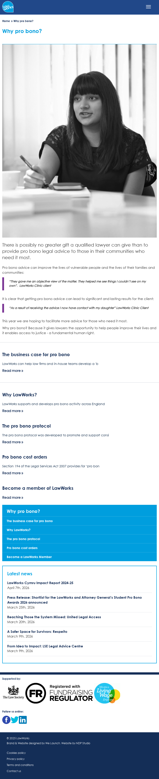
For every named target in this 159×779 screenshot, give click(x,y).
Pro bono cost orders (24, 456)
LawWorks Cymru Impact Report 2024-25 (40, 583)
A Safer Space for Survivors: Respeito (37, 631)
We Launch (52, 743)
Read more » (12, 371)
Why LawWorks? (19, 394)
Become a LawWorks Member (29, 557)
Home (6, 21)
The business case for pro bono (36, 354)
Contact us (14, 771)
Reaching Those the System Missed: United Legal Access (54, 617)
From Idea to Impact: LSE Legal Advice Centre (45, 646)
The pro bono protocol (26, 425)
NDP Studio (83, 743)
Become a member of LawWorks (37, 488)
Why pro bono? (23, 511)
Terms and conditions (20, 765)
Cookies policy (16, 753)
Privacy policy (15, 759)
